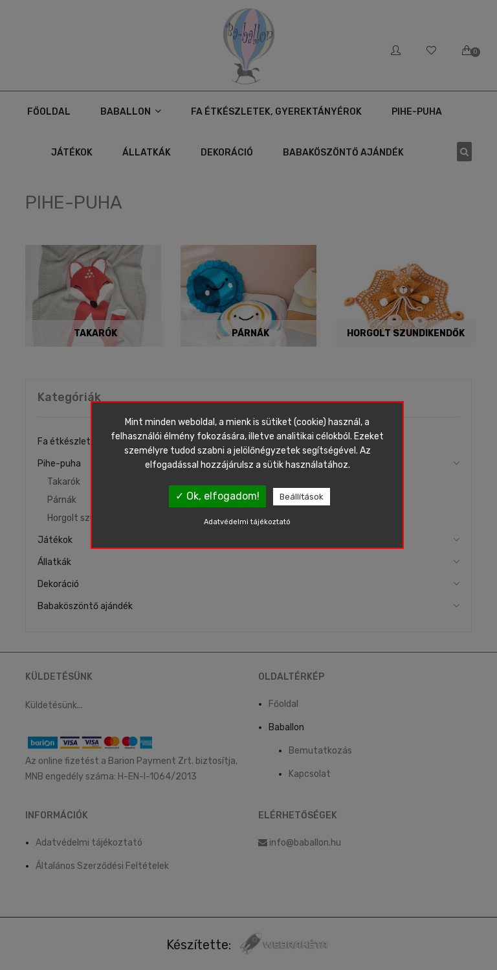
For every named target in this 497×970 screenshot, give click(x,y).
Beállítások (302, 497)
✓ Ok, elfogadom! (217, 496)
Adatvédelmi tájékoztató (247, 522)
